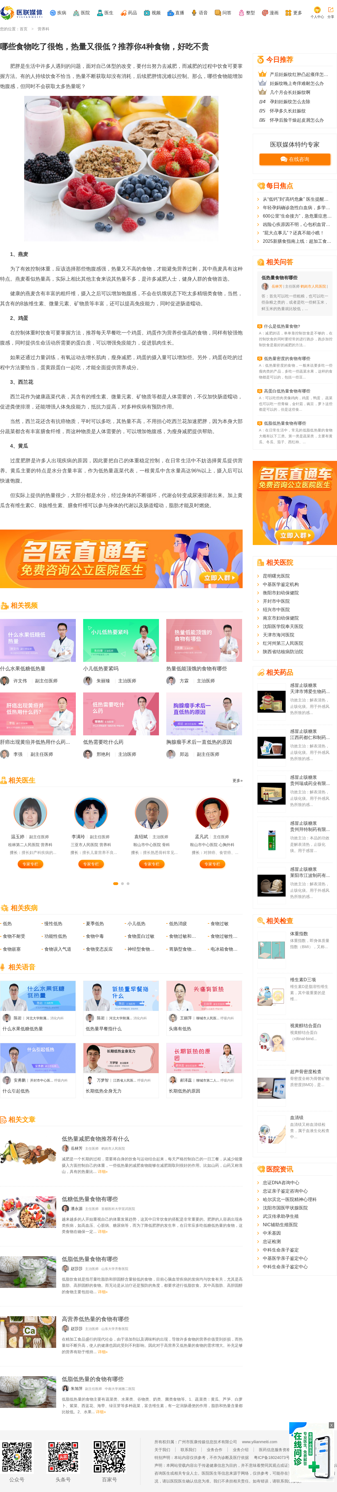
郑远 (184, 754)
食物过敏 (220, 923)
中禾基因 (272, 1233)
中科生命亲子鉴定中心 (285, 1266)
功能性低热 (55, 936)
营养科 (43, 29)
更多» (238, 780)
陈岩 (18, 1018)
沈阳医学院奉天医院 (283, 626)
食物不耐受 (14, 936)
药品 (132, 12)
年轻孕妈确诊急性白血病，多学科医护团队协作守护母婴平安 (298, 207)
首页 (24, 29)
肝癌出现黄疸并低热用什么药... (35, 742)
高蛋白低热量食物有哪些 (287, 391)
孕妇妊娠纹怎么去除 (290, 101)
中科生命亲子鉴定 (281, 1250)
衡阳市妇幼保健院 (281, 592)
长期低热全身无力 (104, 1091)
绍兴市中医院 (276, 609)
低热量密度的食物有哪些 (287, 358)
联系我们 (188, 1449)
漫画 (274, 12)
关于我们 (162, 1449)
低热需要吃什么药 (103, 742)
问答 (226, 12)
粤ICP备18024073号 (272, 1457)
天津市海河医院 (278, 634)
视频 (156, 12)
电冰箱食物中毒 (225, 949)
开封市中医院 (276, 601)
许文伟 (20, 680)
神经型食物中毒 (141, 949)
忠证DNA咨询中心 (281, 1182)
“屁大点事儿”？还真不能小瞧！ (293, 232)
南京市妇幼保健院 (281, 618)
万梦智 (103, 1080)
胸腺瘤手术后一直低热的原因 (199, 742)
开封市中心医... (41, 1080)
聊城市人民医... (207, 1018)
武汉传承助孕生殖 (281, 1216)
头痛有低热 (180, 1028)
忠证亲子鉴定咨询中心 (285, 1191)
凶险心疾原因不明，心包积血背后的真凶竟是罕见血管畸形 (298, 224)
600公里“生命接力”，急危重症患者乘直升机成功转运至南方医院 (298, 216)
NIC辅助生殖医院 (280, 1224)
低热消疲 (178, 923)
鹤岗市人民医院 (113, 1149)
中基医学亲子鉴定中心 (285, 1258)
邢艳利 (103, 754)
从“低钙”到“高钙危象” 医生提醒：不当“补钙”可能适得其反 (298, 199)
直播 (179, 12)
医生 (108, 12)
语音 (203, 12)
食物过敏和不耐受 (183, 936)
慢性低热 (53, 923)
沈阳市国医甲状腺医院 (285, 1207)
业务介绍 (241, 1449)
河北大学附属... (37, 1018)
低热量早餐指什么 (104, 1028)
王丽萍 (186, 1018)
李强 (17, 754)
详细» (103, 1171)
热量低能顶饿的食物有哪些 (196, 668)
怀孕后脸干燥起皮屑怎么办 (297, 120)
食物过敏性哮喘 (225, 936)
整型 (250, 12)
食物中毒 (95, 936)
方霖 (184, 680)
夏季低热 (95, 923)
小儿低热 (136, 923)
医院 (85, 12)
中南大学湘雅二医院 (120, 1389)
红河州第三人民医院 (283, 643)
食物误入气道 (57, 949)
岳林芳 (277, 286)
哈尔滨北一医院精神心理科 (290, 1199)
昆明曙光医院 (276, 576)
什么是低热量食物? (282, 326)
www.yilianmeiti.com (259, 1442)
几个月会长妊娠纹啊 (290, 92)
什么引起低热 (16, 1091)
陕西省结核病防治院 (283, 651)
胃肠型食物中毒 (183, 949)
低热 (7, 923)
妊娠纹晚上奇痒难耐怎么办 (297, 83)
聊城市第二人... (207, 1080)
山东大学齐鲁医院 (114, 1269)
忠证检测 (272, 1241)
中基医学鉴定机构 (281, 584)
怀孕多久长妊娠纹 (288, 110)
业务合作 (214, 1449)
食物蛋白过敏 (140, 936)
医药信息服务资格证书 (278, 1449)
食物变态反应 (99, 949)
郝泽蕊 (186, 1080)
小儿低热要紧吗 (101, 668)
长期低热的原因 (184, 1091)
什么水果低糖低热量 (22, 668)
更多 (297, 12)
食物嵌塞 (12, 949)
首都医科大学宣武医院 (118, 1209)
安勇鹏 (20, 1080)
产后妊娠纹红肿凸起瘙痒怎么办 (301, 74)
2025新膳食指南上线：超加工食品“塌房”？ (298, 241)
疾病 (61, 12)
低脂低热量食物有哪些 (285, 423)
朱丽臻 (103, 680)
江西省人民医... (124, 1080)
